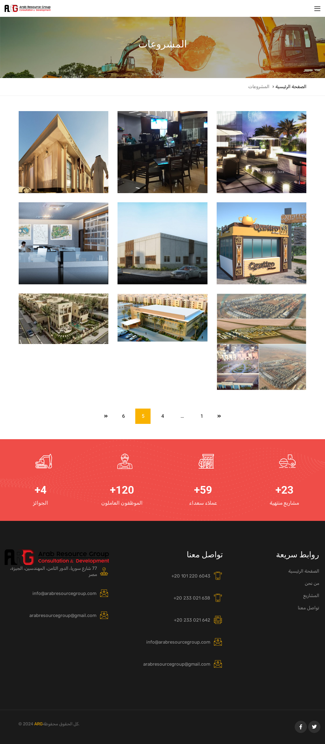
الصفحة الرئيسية (290, 86)
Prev (219, 416)
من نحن (312, 583)
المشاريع (311, 595)
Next (106, 416)
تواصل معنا (308, 608)
